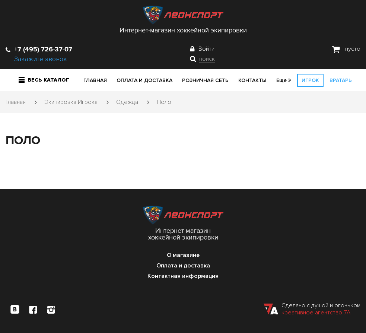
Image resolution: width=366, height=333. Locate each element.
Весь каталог (44, 80)
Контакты (252, 80)
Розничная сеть (205, 80)
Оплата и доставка (144, 80)
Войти (206, 49)
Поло (164, 102)
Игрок (310, 80)
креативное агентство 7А (315, 312)
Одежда (127, 102)
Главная (95, 80)
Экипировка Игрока (71, 102)
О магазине (183, 255)
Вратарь (341, 80)
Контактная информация (183, 276)
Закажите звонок (40, 59)
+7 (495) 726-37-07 (39, 49)
